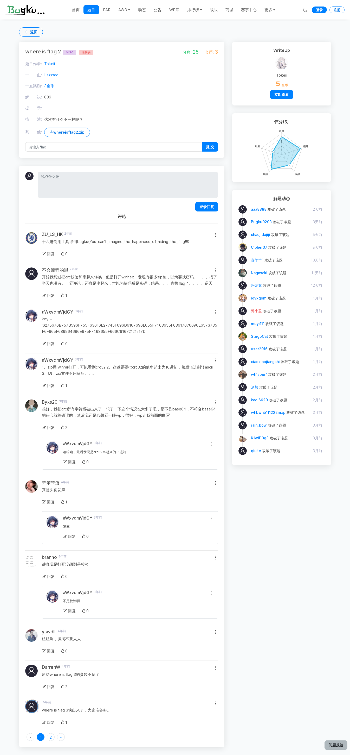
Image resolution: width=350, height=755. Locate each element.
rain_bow (259, 425)
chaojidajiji (260, 234)
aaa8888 (259, 209)
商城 (229, 9)
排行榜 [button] (193, 9)
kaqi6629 (259, 400)
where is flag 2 (50, 51)
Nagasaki (259, 273)
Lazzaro (51, 74)
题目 (91, 9)
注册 (337, 10)
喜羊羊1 (257, 260)
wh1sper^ (259, 374)
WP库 (174, 9)
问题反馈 (336, 745)
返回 (30, 32)
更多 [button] (268, 9)
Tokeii (49, 63)
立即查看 (281, 94)
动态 (142, 9)
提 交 (210, 147)
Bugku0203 (261, 222)
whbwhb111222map (268, 412)
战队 (214, 9)
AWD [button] (122, 9)
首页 (76, 9)
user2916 (259, 349)
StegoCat (260, 336)
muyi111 (257, 323)
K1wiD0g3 (260, 438)
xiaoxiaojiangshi (265, 361)
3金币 (49, 85)
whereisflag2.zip (67, 132)
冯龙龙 (256, 285)
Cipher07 (259, 247)
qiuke (256, 450)
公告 (157, 9)
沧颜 (254, 387)
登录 (319, 10)
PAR (107, 9)
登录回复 (206, 206)
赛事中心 (249, 9)
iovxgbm (259, 298)
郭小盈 (256, 311)
